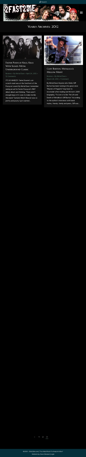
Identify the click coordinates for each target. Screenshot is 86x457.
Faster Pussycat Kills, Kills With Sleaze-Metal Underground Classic (19, 66)
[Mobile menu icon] (81, 12)
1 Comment (64, 79)
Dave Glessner (45, 454)
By (19, 73)
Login (52, 454)
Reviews (9, 73)
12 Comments (11, 76)
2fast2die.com (33, 451)
